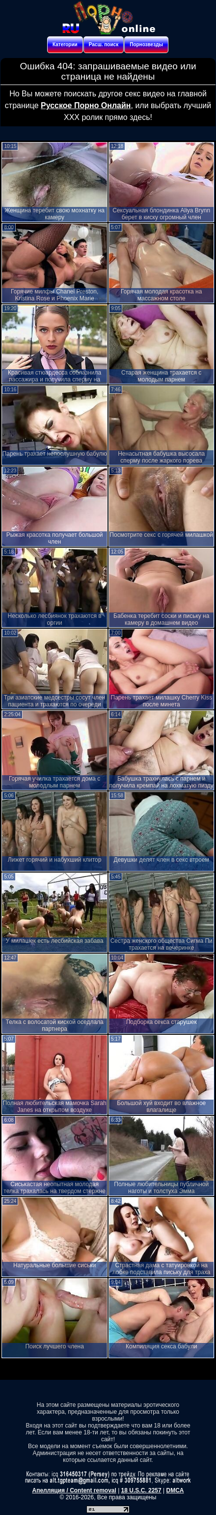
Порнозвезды (146, 44)
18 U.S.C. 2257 (141, 1490)
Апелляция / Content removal (74, 1490)
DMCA (175, 1490)
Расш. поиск (103, 44)
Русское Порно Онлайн (86, 105)
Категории (65, 44)
